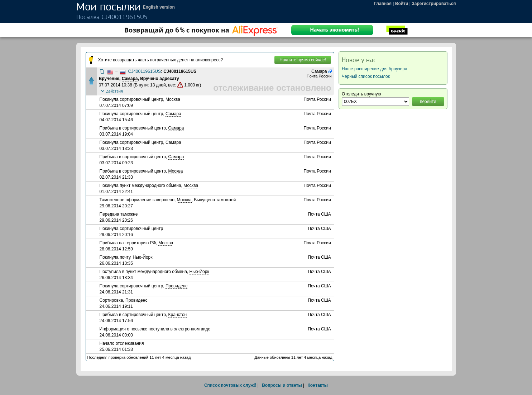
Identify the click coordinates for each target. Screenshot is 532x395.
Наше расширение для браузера (374, 68)
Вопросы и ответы (282, 385)
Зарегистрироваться (434, 3)
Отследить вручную (361, 94)
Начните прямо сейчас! (302, 59)
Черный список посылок (366, 76)
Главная (383, 3)
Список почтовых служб (230, 385)
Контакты (317, 385)
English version (159, 7)
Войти (401, 3)
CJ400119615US (144, 71)
